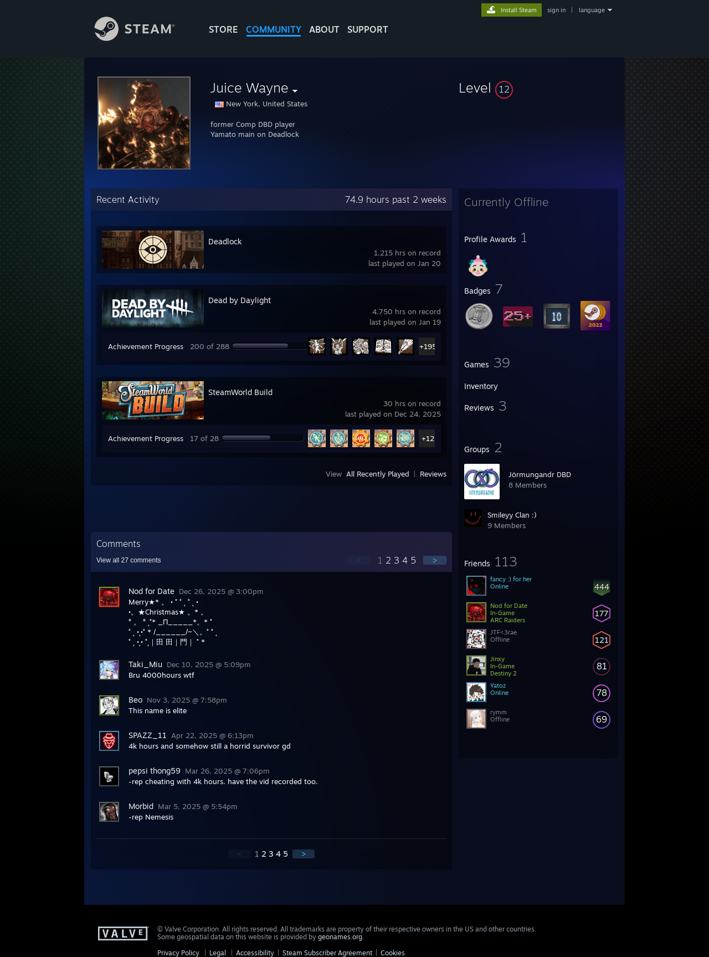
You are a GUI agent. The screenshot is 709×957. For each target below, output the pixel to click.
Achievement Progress (145, 346)
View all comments (128, 560)
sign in (556, 10)
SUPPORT (367, 29)
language (592, 10)
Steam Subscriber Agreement (327, 953)
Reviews (433, 473)
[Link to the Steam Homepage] (143, 38)
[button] (538, 87)
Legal (217, 953)
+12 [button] (428, 438)
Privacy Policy (178, 953)
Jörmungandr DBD (539, 474)
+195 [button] (427, 346)
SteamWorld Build (240, 392)
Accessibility (255, 953)
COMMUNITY (273, 29)
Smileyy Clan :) (512, 514)
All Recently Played (377, 473)
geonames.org (340, 937)
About (324, 29)
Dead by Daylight (239, 300)
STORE (223, 29)
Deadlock (225, 241)
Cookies (393, 953)
